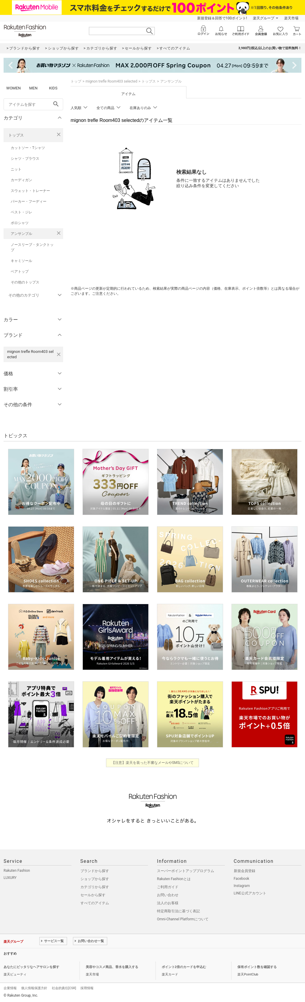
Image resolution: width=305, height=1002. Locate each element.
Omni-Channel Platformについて (182, 919)
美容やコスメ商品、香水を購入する (112, 967)
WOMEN (13, 88)
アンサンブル (21, 234)
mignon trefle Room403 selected (111, 81)
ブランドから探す (94, 871)
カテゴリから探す (94, 887)
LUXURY (10, 878)
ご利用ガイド (167, 887)
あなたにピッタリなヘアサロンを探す (31, 967)
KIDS (53, 88)
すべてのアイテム (94, 903)
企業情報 (10, 988)
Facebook (241, 879)
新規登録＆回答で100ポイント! (222, 18)
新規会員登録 (244, 871)
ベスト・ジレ (21, 212)
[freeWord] (33, 104)
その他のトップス (25, 282)
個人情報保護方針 (34, 988)
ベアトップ (20, 271)
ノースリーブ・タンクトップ (32, 247)
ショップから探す (94, 879)
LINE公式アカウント (250, 893)
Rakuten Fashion (17, 870)
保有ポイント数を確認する (257, 967)
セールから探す (92, 895)
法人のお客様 (167, 903)
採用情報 (87, 988)
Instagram (242, 886)
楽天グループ (263, 18)
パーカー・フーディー (28, 201)
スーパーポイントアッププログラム (185, 871)
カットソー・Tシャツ (28, 148)
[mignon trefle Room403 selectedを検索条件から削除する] (59, 354)
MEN (33, 88)
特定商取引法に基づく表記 (178, 911)
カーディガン (21, 180)
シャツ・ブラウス (25, 158)
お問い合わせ (167, 895)
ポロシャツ (20, 223)
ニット (16, 169)
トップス (16, 135)
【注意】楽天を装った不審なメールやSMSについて (152, 763)
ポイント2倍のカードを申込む (184, 967)
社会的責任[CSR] (64, 988)
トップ (76, 81)
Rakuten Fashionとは (174, 879)
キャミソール (21, 261)
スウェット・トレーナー (30, 191)
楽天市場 (291, 18)
